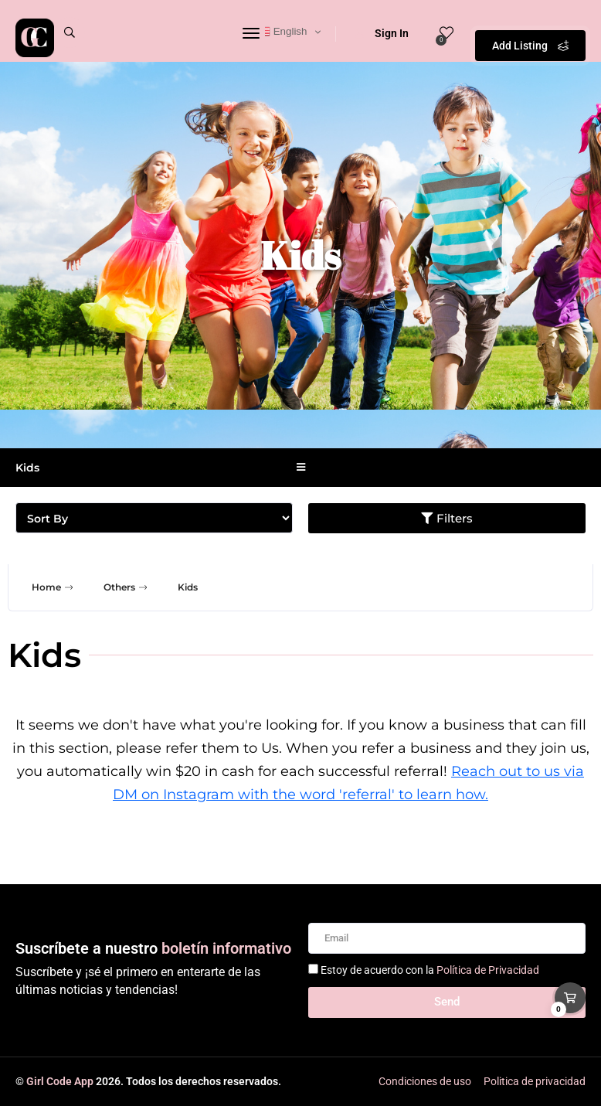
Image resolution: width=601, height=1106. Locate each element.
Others (127, 587)
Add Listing (530, 31)
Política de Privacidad (487, 970)
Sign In (382, 33)
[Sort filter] (154, 517)
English (282, 32)
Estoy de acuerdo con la (430, 970)
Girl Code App (59, 1081)
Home (54, 587)
